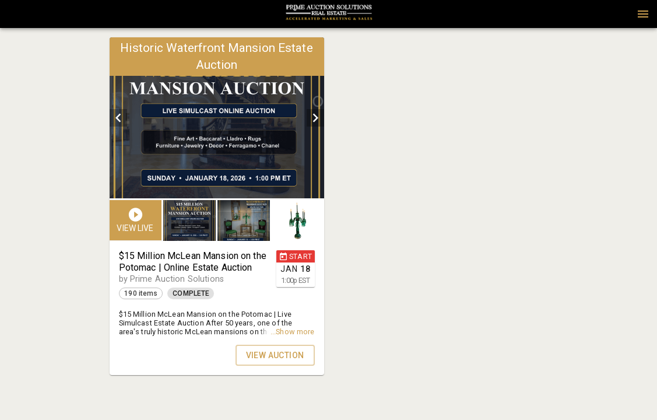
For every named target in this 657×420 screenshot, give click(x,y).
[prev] (118, 118)
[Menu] (643, 14)
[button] (329, 18)
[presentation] (329, 14)
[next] (315, 118)
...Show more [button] (292, 331)
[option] (217, 117)
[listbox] (217, 117)
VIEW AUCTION (275, 355)
